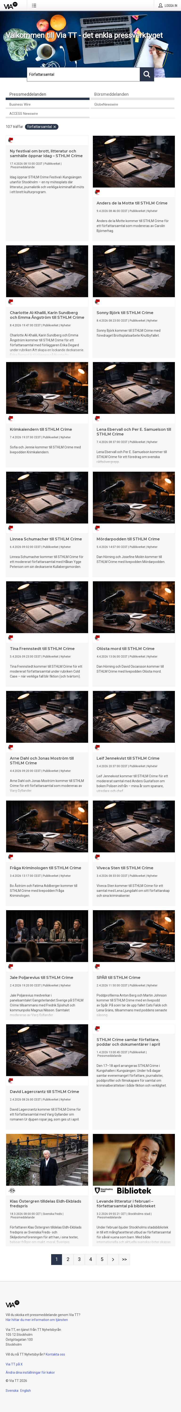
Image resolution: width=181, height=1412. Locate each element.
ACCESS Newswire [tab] (23, 114)
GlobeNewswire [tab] (106, 105)
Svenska (12, 1390)
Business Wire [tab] (20, 105)
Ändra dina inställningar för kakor (30, 1372)
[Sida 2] (68, 1259)
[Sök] (83, 74)
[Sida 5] (101, 1259)
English (25, 1390)
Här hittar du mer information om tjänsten (37, 1320)
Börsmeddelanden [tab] (111, 94)
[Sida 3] (79, 1259)
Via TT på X (14, 1364)
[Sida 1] (56, 1259)
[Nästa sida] (113, 1259)
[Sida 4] (90, 1259)
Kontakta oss (55, 1354)
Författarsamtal (42, 126)
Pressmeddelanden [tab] (27, 94)
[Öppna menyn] (35, 5)
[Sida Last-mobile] (124, 1259)
